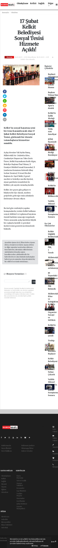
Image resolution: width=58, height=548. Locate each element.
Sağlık (41, 3)
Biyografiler (6, 522)
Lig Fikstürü (21, 491)
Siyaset (4, 484)
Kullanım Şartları (28, 445)
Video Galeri (55, 438)
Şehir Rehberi (22, 504)
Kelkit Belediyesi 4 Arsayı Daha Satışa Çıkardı (52, 367)
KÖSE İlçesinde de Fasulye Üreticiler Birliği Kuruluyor (52, 147)
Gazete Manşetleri (21, 508)
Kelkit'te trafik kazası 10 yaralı (52, 330)
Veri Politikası (6, 451)
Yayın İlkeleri (6, 448)
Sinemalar (20, 498)
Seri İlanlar (21, 501)
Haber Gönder (27, 451)
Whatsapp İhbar (27, 448)
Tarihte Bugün (19, 495)
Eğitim (3, 489)
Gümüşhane (22, 3)
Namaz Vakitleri (20, 484)
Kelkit (33, 3)
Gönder (34, 282)
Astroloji (4, 528)
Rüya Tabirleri (6, 525)
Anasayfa (5, 13)
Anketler (4, 519)
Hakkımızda (6, 445)
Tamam (44, 546)
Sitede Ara (5, 517)
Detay (35, 546)
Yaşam (3, 487)
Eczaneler (20, 488)
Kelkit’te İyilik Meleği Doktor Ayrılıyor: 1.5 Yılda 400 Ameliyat (52, 123)
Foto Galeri (55, 429)
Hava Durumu (20, 477)
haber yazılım (5, 545)
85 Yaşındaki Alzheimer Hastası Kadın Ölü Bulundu (53, 281)
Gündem (14, 13)
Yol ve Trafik (21, 481)
